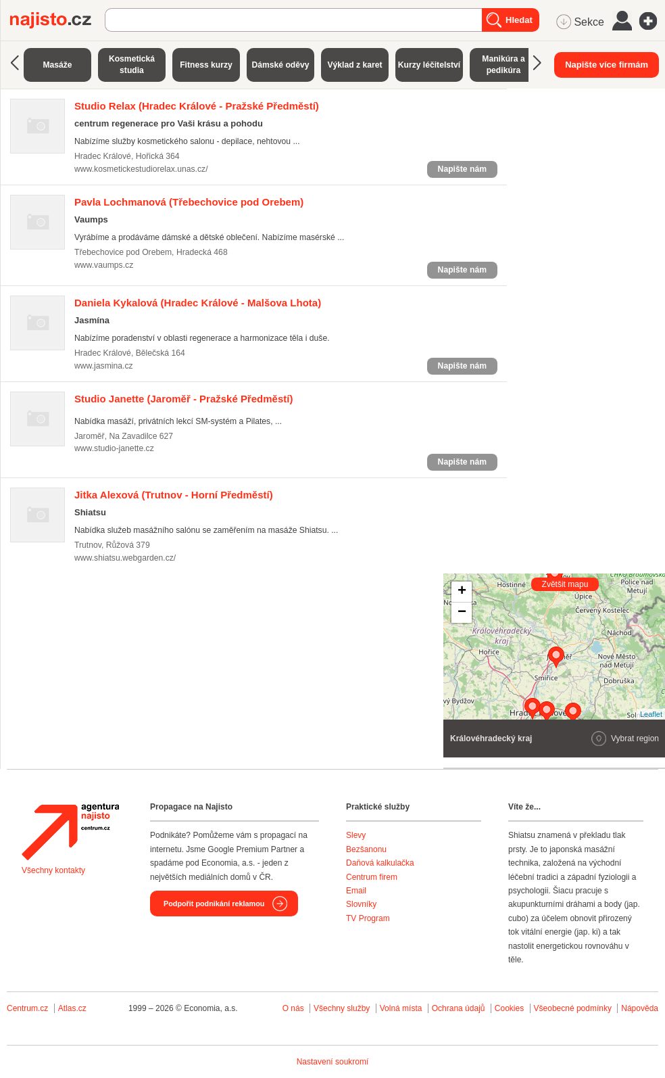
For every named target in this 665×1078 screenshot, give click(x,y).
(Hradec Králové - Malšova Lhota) (197, 302)
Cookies (509, 1008)
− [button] (462, 613)
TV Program (368, 918)
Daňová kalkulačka (380, 863)
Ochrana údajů (458, 1008)
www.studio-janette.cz (114, 448)
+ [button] (462, 592)
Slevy (356, 835)
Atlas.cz (72, 1008)
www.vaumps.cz (103, 265)
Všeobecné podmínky (573, 1008)
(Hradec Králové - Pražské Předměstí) (196, 106)
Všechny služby (343, 1008)
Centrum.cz (27, 1008)
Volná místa (401, 1008)
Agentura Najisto (70, 831)
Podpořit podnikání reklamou (214, 903)
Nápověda (639, 1008)
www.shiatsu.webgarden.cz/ (125, 558)
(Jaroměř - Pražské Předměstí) (183, 398)
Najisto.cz (57, 20)
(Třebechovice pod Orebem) (188, 202)
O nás (293, 1008)
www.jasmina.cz (103, 366)
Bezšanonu (366, 849)
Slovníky (361, 904)
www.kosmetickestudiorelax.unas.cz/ (141, 169)
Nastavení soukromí (333, 1062)
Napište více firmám (606, 65)
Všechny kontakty (53, 870)
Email (356, 890)
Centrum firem (371, 877)
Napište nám (462, 169)
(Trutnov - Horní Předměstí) (173, 494)
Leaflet (651, 714)
